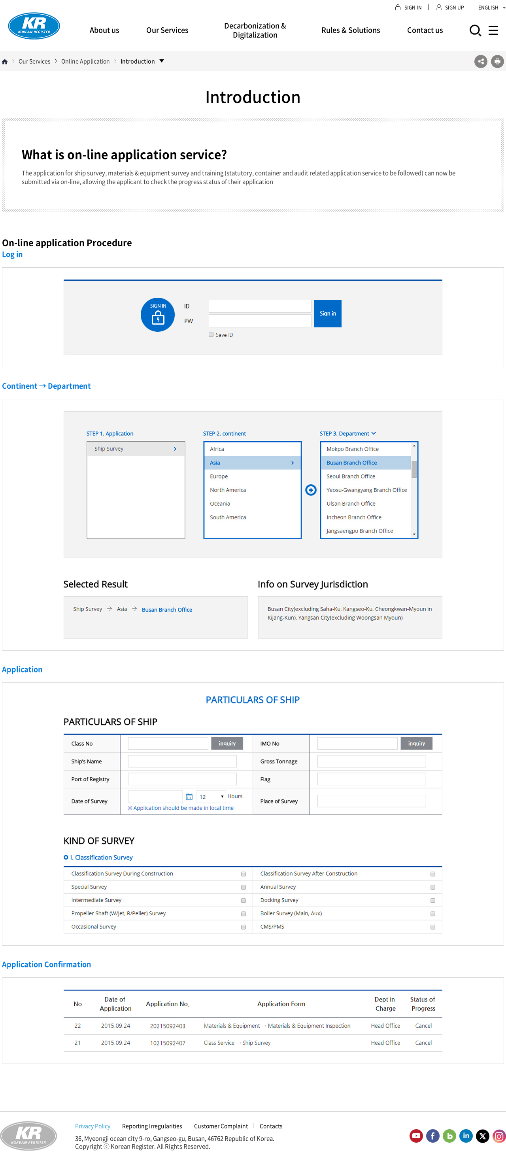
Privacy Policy (92, 1126)
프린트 (497, 61)
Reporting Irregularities (152, 1126)
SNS (480, 61)
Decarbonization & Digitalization (255, 30)
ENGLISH (492, 7)
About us (104, 30)
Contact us (425, 30)
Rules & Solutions (350, 30)
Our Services (167, 30)
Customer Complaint (221, 1126)
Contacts (271, 1126)
